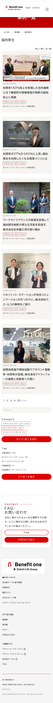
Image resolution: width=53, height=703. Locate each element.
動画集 (5, 620)
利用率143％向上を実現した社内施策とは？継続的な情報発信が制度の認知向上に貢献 (26, 93)
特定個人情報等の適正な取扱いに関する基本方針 (18, 684)
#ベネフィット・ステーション (14, 106)
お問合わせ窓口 (26, 540)
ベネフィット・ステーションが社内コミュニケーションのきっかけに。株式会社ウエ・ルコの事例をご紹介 (25, 299)
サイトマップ (6, 689)
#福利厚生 (30, 106)
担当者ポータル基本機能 (12, 582)
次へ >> (22, 400)
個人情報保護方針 (8, 679)
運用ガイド (6, 592)
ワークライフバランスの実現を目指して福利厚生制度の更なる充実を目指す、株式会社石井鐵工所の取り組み (26, 225)
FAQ (26, 532)
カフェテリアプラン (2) (12, 428)
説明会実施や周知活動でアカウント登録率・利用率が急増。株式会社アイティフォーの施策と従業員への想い (26, 374)
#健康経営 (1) (8, 465)
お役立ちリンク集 (9, 598)
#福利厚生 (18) (9, 453)
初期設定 (6, 587)
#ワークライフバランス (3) (13, 461)
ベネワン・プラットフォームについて (16, 603)
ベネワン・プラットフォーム (14, 654)
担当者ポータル (10, 659)
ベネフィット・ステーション (14, 102)
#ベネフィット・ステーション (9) (15, 457)
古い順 (48, 49)
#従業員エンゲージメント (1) (14, 470)
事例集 (5, 625)
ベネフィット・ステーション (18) (16, 424)
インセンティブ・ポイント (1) (14, 432)
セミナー (5, 630)
